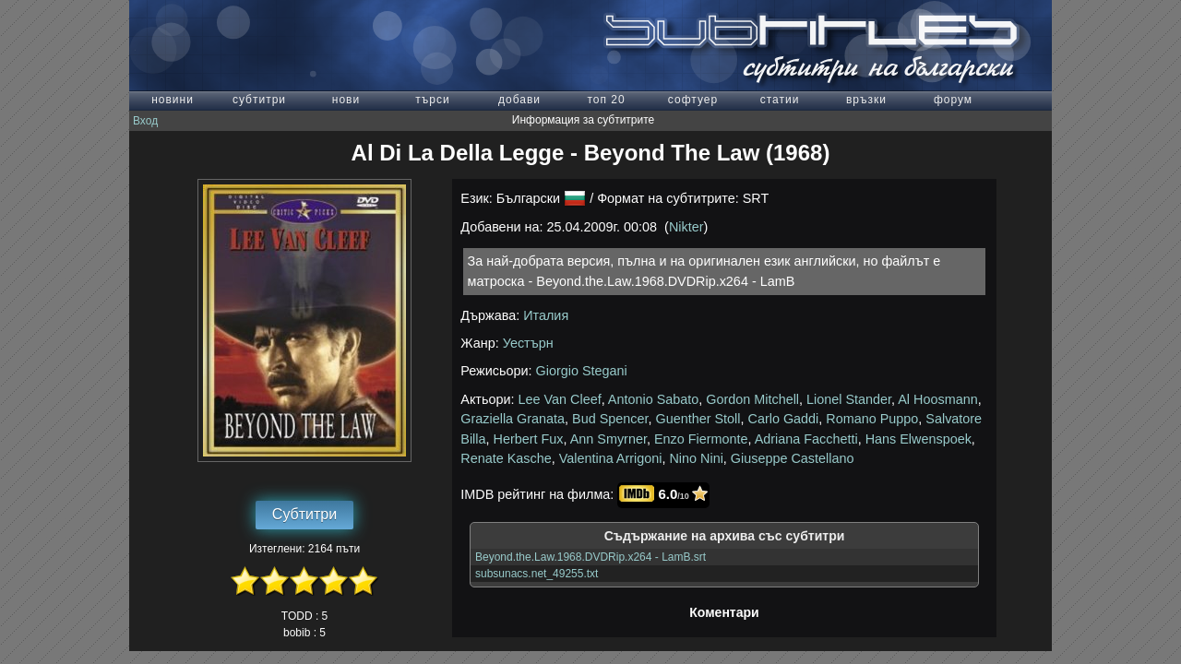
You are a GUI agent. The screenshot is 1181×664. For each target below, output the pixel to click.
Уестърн (528, 343)
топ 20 (606, 99)
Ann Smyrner (608, 439)
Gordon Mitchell (752, 399)
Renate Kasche (505, 458)
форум (953, 99)
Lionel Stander (848, 399)
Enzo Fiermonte (701, 439)
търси (432, 99)
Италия (545, 315)
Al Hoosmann (937, 399)
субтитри (259, 99)
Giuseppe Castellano (792, 458)
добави (519, 99)
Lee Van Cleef (560, 399)
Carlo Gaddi (783, 418)
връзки (866, 99)
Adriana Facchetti (806, 439)
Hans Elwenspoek (918, 439)
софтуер (693, 99)
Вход (145, 120)
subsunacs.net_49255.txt (536, 573)
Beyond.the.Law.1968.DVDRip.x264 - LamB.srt (590, 557)
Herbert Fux (529, 439)
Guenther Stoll (698, 418)
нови (346, 99)
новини (172, 99)
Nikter (686, 226)
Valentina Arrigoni (610, 458)
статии (780, 99)
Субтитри (304, 514)
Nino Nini (695, 458)
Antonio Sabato (653, 399)
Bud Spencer (610, 418)
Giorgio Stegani (581, 370)
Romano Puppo (872, 418)
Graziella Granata (512, 418)
